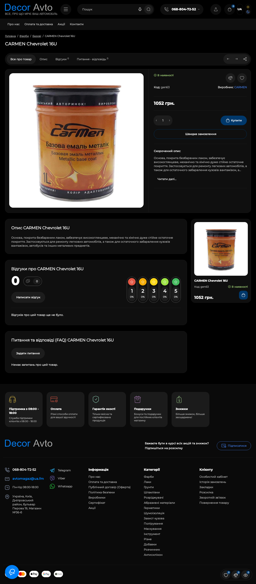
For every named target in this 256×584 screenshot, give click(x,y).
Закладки (206, 487)
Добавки (150, 544)
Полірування (153, 523)
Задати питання (28, 353)
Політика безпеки (101, 492)
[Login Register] (215, 9)
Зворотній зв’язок (212, 497)
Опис (43, 59)
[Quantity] (163, 120)
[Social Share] (245, 59)
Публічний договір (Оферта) (109, 487)
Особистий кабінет (213, 477)
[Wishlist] (242, 78)
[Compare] (230, 78)
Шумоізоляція (154, 513)
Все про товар (21, 59)
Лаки (147, 482)
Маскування (152, 529)
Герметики (152, 508)
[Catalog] (65, 9)
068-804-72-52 (184, 9)
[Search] (140, 9)
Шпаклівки (152, 492)
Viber (57, 478)
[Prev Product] (228, 59)
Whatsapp (61, 486)
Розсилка (206, 492)
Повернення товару (214, 503)
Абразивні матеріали (159, 503)
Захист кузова (154, 518)
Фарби (149, 477)
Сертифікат (96, 503)
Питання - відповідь (92, 59)
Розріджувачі (153, 497)
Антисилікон (153, 555)
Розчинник (152, 549)
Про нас (94, 477)
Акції (92, 508)
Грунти (149, 487)
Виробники (96, 497)
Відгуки (62, 59)
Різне (148, 539)
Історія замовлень (212, 482)
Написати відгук (28, 297)
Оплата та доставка (102, 482)
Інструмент (152, 534)
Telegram (60, 470)
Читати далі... (166, 179)
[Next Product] (236, 59)
